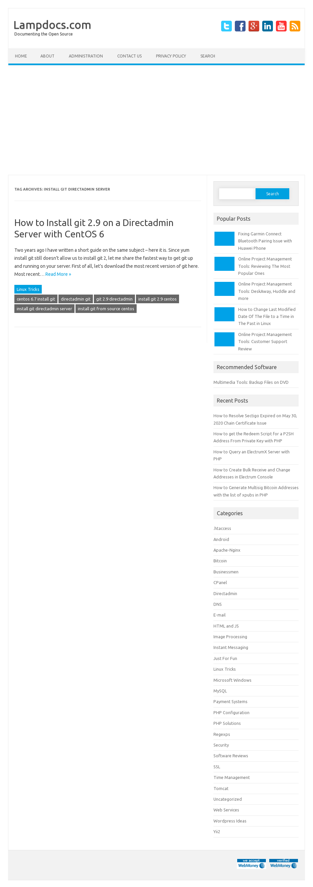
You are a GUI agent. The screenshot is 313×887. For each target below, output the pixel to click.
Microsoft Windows (232, 680)
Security (221, 745)
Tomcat (220, 788)
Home (21, 56)
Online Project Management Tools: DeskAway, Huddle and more (266, 291)
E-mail (219, 615)
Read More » (58, 274)
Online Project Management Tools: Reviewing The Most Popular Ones (265, 265)
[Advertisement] (156, 120)
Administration (86, 56)
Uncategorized (227, 799)
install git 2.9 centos (157, 299)
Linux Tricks (28, 289)
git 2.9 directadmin (114, 299)
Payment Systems (230, 701)
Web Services (226, 809)
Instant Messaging (230, 647)
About (47, 56)
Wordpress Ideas (230, 820)
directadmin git (76, 299)
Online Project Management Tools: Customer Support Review (265, 341)
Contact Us (129, 56)
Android (221, 539)
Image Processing (230, 636)
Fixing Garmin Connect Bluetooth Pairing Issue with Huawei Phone (265, 240)
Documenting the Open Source (43, 34)
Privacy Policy (171, 56)
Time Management (231, 777)
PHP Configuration (231, 712)
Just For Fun (225, 658)
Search (207, 56)
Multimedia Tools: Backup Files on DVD (251, 382)
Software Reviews (230, 755)
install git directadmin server (44, 308)
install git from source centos (106, 308)
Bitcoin (220, 560)
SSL (216, 766)
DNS (217, 604)
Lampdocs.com (52, 24)
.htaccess (222, 528)
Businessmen (226, 571)
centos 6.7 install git (36, 299)
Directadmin (225, 593)
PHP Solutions (227, 723)
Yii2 (216, 831)
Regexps (221, 734)
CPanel (220, 582)
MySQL (220, 690)
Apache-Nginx (227, 550)
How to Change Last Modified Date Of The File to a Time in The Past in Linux (267, 316)
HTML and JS (226, 626)
